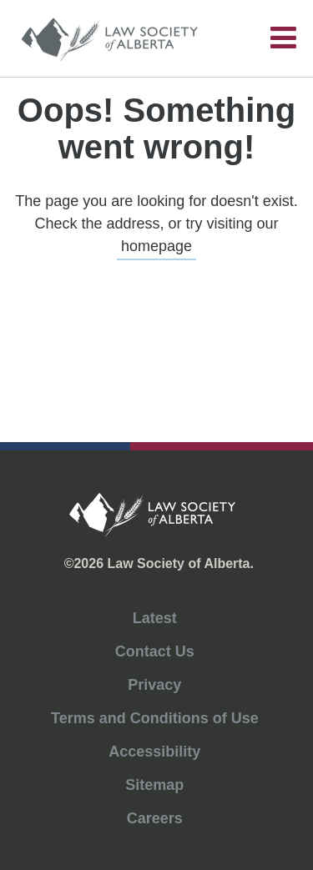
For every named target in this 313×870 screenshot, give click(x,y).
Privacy (154, 684)
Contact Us (154, 651)
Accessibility (154, 751)
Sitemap (154, 785)
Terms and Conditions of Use (155, 718)
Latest (155, 618)
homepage (156, 246)
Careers (155, 818)
